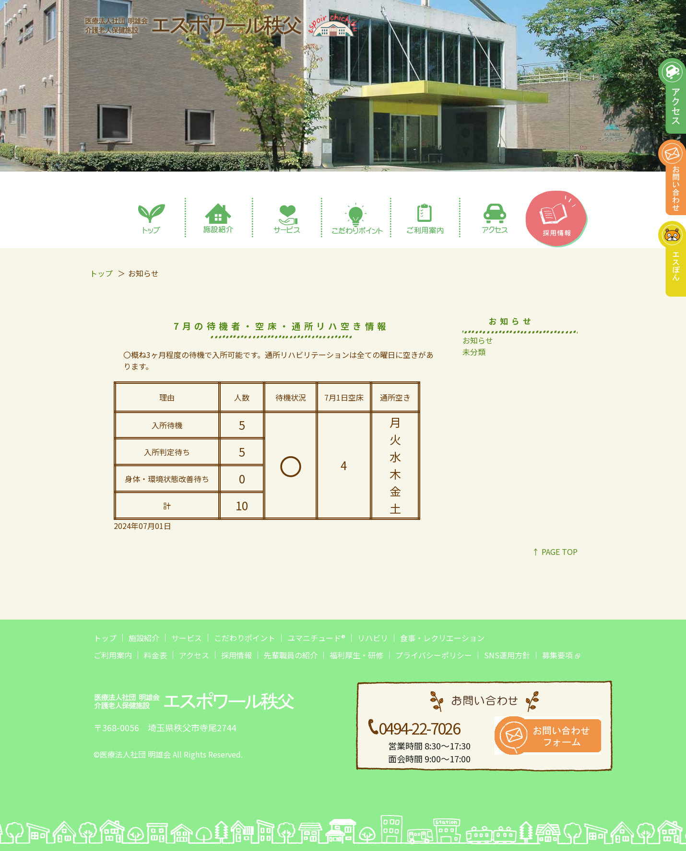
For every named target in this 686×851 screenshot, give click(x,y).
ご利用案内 (113, 655)
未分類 (473, 351)
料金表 (155, 655)
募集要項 (557, 655)
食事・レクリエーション (442, 638)
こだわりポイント (244, 638)
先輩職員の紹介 (291, 655)
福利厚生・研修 (356, 655)
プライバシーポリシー (433, 655)
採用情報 (236, 655)
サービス (186, 638)
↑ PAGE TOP (555, 551)
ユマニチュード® (316, 638)
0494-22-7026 (419, 728)
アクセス (194, 655)
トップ (101, 273)
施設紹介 (144, 638)
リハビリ (372, 638)
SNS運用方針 (507, 655)
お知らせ (477, 340)
